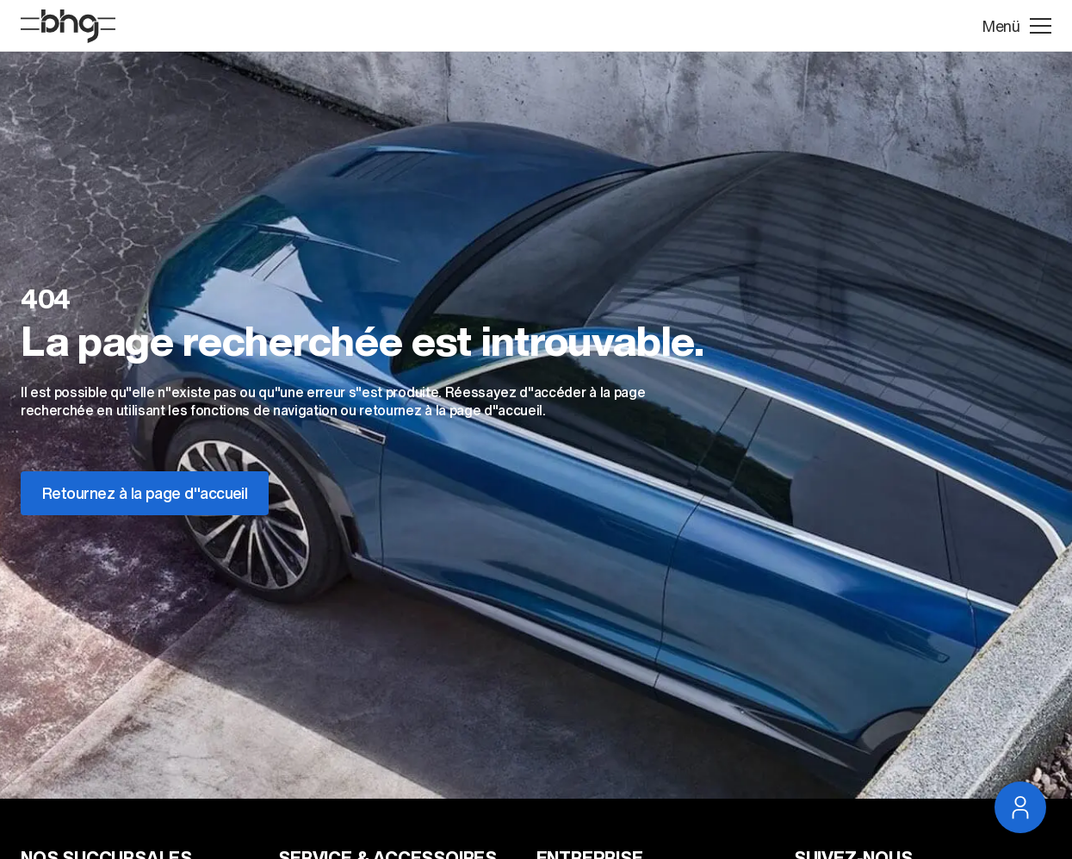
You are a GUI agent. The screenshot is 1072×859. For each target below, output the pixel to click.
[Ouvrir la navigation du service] (1020, 807)
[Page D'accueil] (68, 26)
